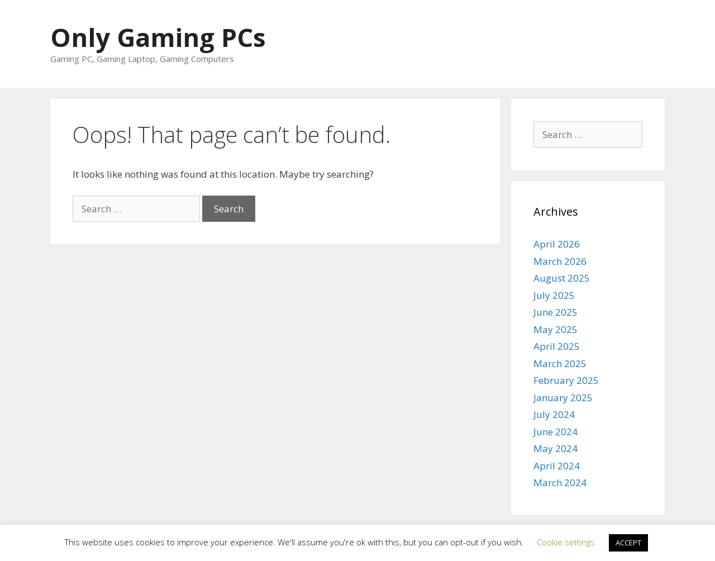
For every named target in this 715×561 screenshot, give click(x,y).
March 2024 (560, 482)
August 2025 (561, 278)
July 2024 (554, 414)
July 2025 (554, 295)
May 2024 (555, 448)
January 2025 (563, 397)
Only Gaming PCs (158, 37)
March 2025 (560, 363)
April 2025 (556, 346)
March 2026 (560, 261)
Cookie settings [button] (566, 542)
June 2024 (555, 431)
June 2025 (555, 312)
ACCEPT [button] (628, 543)
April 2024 (556, 465)
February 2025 (566, 380)
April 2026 (556, 243)
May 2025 (555, 329)
